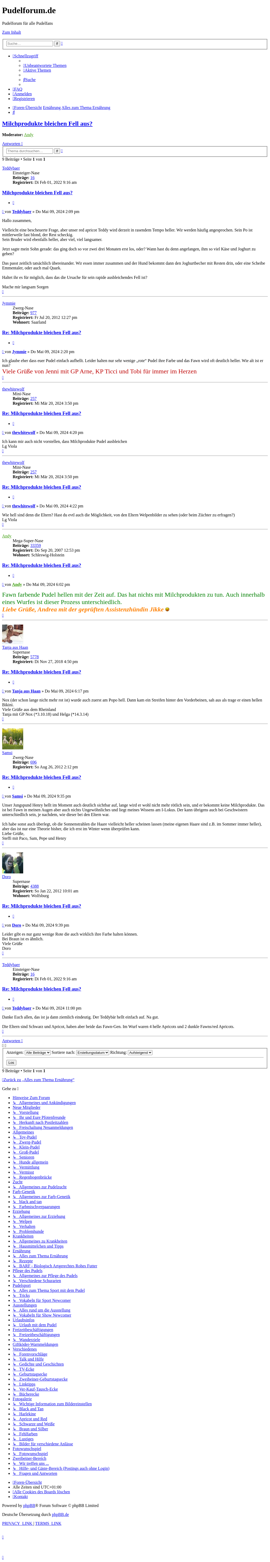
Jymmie (9, 303)
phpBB (29, 1505)
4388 (34, 886)
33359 (35, 545)
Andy (28, 134)
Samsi (7, 752)
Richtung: (131, 1052)
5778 (34, 657)
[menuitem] (44, 65)
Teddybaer (11, 168)
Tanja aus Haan (15, 647)
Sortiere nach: (80, 1052)
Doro (6, 876)
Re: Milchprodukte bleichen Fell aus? (41, 332)
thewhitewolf (13, 389)
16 (32, 177)
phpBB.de (60, 1514)
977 (33, 312)
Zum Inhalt (11, 32)
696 (33, 762)
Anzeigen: (28, 1052)
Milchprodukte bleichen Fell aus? (47, 123)
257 (33, 398)
